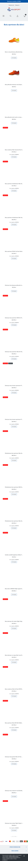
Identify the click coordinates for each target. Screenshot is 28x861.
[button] (3, 15)
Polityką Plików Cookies (13, 856)
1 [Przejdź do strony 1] (12, 836)
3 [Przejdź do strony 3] (15, 836)
